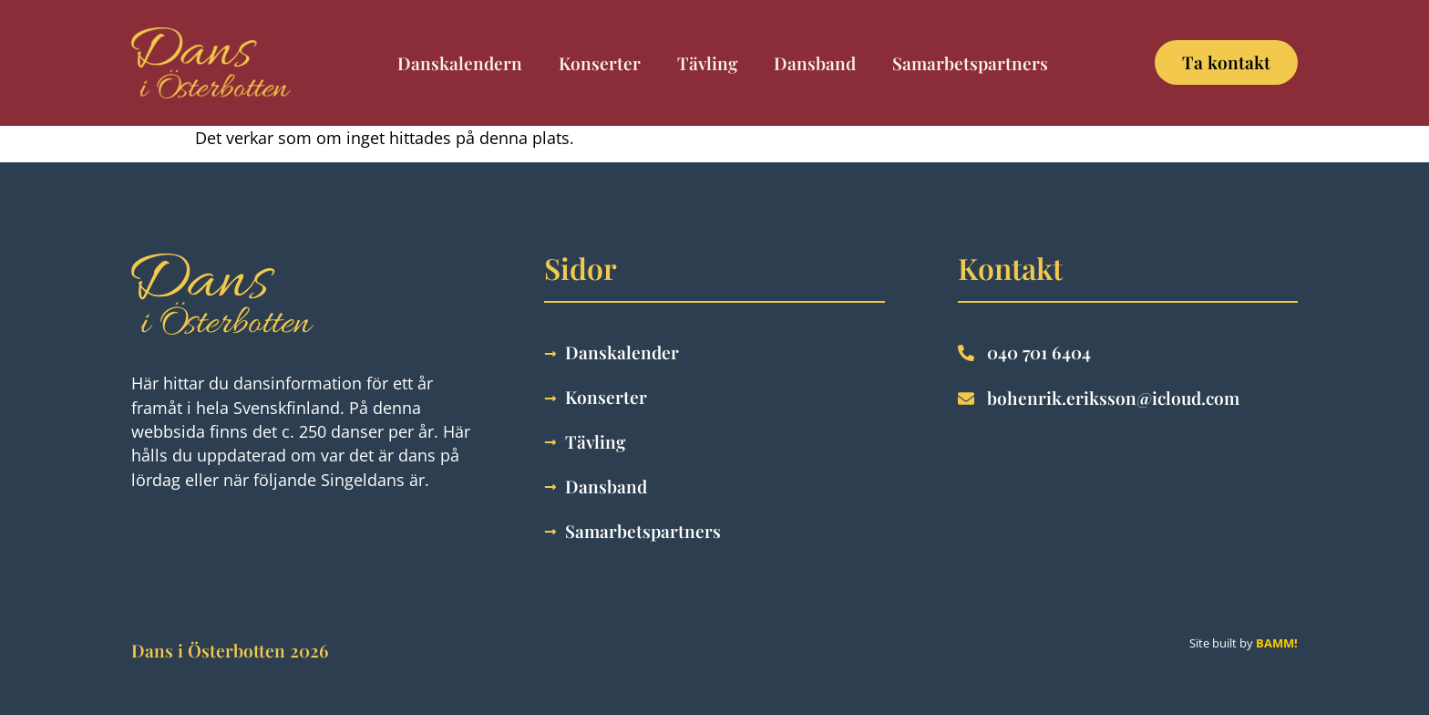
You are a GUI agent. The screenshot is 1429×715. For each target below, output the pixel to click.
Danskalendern (459, 63)
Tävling (707, 63)
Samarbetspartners (970, 63)
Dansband (815, 63)
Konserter (600, 63)
